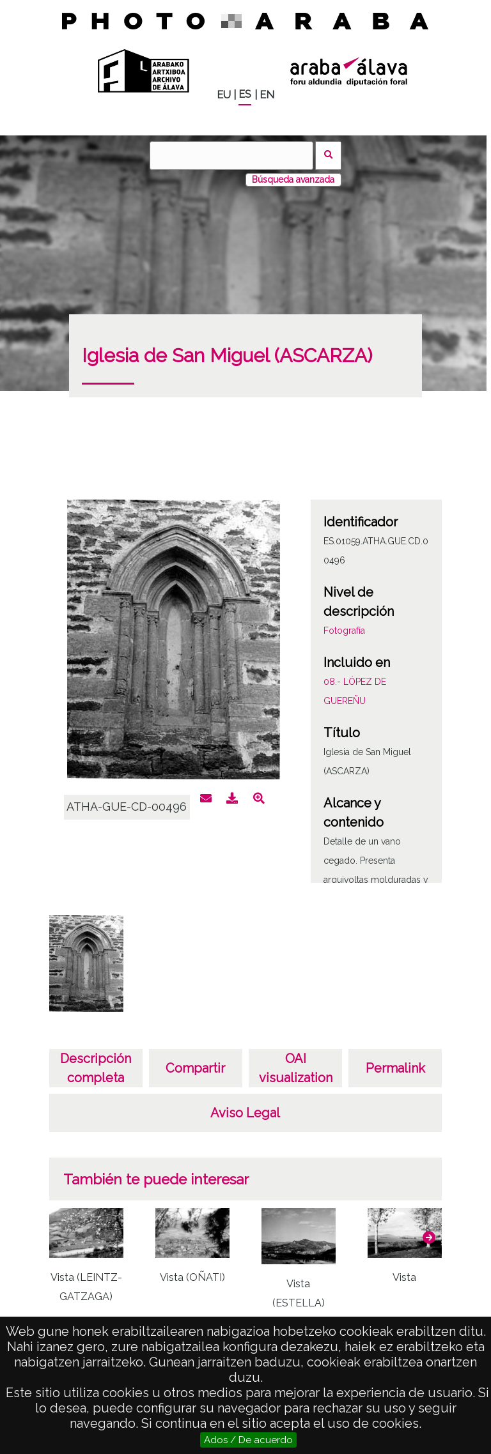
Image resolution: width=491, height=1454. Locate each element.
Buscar (328, 155)
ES (244, 94)
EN (267, 95)
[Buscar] (231, 155)
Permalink (395, 1068)
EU (224, 95)
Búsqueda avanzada (293, 179)
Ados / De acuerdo (248, 1440)
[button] (429, 1237)
